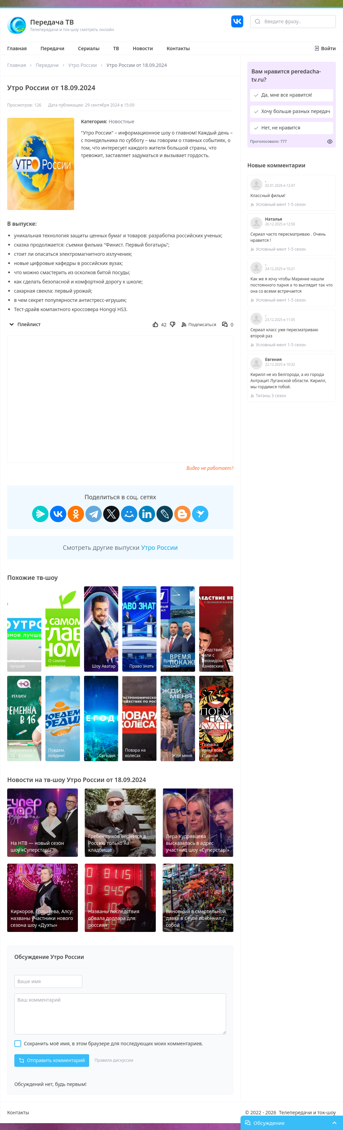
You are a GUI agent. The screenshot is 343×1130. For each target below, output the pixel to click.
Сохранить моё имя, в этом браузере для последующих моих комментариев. (113, 1043)
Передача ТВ (52, 22)
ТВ (116, 48)
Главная (17, 48)
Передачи (52, 48)
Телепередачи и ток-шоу (307, 1112)
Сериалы (88, 48)
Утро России (82, 65)
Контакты (178, 48)
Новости (143, 48)
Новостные (121, 121)
